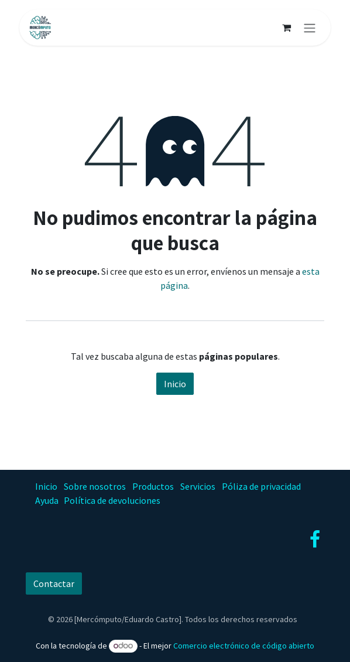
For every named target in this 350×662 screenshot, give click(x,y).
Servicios (197, 486)
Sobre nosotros (95, 486)
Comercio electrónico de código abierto (243, 645)
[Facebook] (314, 539)
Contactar (53, 583)
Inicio (175, 384)
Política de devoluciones (112, 500)
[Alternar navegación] (309, 27)
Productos (153, 486)
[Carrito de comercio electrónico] (286, 27)
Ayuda (47, 500)
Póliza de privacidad (261, 486)
